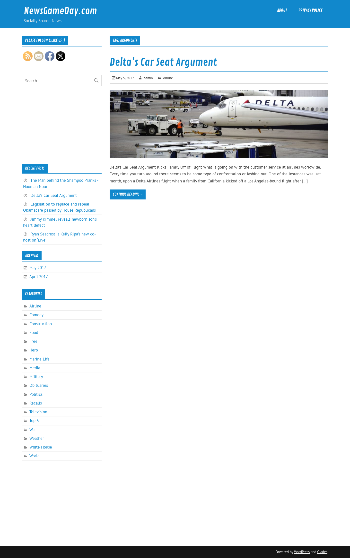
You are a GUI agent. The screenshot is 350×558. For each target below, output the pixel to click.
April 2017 (38, 276)
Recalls (35, 403)
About (282, 10)
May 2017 (37, 267)
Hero (33, 350)
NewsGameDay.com (60, 11)
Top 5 (34, 420)
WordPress (302, 551)
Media (34, 367)
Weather (36, 438)
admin (148, 77)
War (32, 429)
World (34, 456)
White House (40, 447)
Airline (168, 77)
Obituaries (38, 385)
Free (33, 341)
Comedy (36, 314)
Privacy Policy (310, 10)
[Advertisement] (61, 125)
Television (38, 411)
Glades (322, 551)
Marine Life (39, 359)
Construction (40, 323)
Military (36, 376)
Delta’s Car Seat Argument (163, 62)
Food (33, 332)
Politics (36, 394)
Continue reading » (127, 194)
